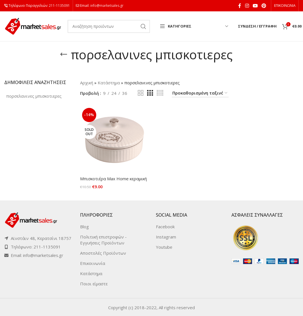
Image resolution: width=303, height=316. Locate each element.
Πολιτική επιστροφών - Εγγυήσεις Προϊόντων (103, 239)
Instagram (166, 236)
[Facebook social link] (240, 5)
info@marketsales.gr (107, 5)
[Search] (109, 26)
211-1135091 (59, 5)
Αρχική (86, 82)
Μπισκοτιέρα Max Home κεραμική (113, 178)
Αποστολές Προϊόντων (103, 252)
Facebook (165, 226)
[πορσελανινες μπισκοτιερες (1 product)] (34, 96)
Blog (84, 226)
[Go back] (64, 54)
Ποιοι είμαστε (94, 283)
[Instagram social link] (247, 5)
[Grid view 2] (140, 93)
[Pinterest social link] (264, 5)
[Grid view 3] (150, 93)
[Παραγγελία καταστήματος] (200, 93)
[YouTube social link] (255, 5)
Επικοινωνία (92, 262)
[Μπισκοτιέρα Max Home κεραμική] (113, 139)
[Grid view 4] (160, 93)
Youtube (164, 246)
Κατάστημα (109, 82)
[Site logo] (33, 26)
